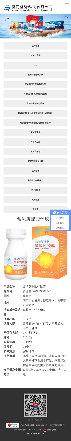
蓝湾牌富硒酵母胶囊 (35, 103)
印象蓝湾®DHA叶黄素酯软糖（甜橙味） (35, 113)
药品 (35, 65)
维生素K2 (35, 190)
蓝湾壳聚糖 (35, 132)
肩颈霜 (35, 209)
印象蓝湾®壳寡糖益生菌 (35, 84)
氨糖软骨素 (35, 55)
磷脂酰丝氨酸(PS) (35, 180)
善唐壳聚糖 (35, 142)
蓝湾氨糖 (35, 46)
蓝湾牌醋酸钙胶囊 (35, 75)
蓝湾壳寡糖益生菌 (35, 161)
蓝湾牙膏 (35, 171)
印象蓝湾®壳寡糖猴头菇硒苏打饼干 (35, 123)
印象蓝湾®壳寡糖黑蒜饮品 (35, 94)
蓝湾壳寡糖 (35, 151)
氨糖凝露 (35, 200)
